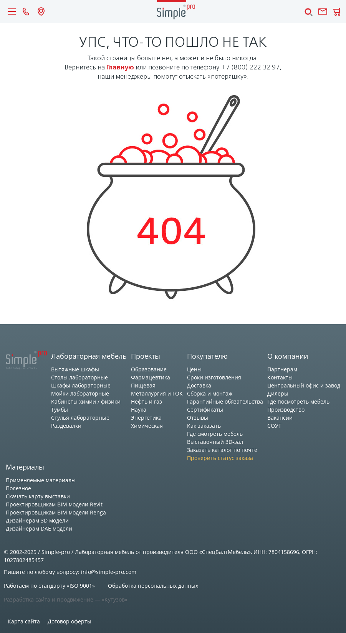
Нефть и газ (146, 401)
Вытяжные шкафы (75, 369)
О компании (287, 356)
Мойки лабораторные (80, 393)
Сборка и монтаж (209, 393)
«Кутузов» (114, 599)
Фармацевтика (150, 377)
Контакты (280, 377)
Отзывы (197, 417)
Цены (194, 369)
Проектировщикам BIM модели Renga (56, 512)
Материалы (25, 466)
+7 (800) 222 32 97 (250, 67)
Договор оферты (69, 621)
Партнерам (282, 369)
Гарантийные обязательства (225, 401)
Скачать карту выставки (38, 496)
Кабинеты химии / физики (86, 401)
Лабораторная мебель (89, 356)
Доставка (199, 385)
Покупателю (207, 356)
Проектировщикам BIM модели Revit (54, 504)
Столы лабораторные (79, 377)
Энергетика (146, 417)
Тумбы (59, 409)
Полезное (18, 488)
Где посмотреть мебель (298, 401)
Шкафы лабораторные (81, 385)
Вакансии (280, 417)
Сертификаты (205, 409)
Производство (286, 409)
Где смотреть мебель (215, 433)
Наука (138, 409)
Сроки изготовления (214, 377)
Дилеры (277, 393)
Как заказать (204, 425)
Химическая (147, 425)
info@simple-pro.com (108, 571)
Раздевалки (66, 425)
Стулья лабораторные (80, 417)
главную (120, 67)
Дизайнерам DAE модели (39, 528)
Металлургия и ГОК (157, 393)
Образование (149, 369)
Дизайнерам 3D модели (37, 520)
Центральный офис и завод (303, 385)
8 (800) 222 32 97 (26, 11)
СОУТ (274, 425)
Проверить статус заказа (220, 458)
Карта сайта (24, 621)
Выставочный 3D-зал (215, 441)
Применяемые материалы (41, 480)
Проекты (145, 356)
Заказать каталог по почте (222, 449)
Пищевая (143, 385)
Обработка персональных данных (153, 585)
